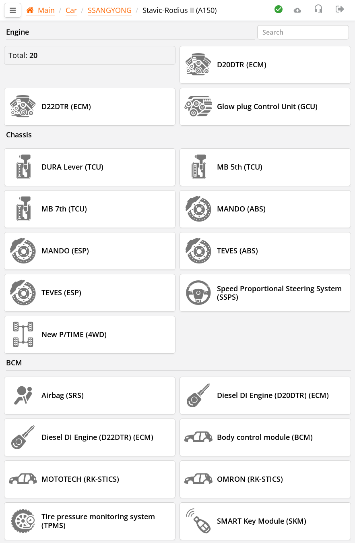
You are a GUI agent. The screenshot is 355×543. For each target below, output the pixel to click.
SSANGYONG (110, 10)
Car (71, 10)
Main (40, 10)
